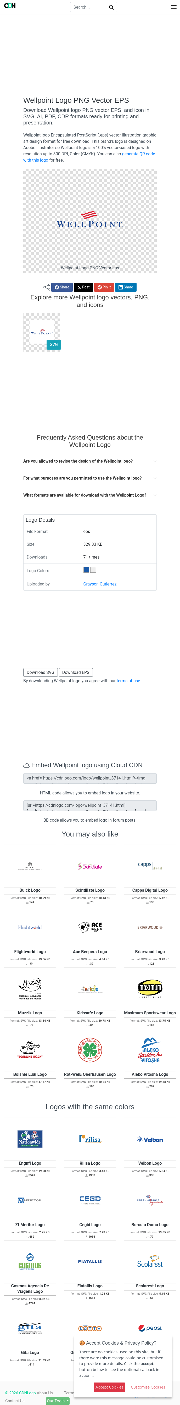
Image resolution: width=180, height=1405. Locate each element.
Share (62, 287)
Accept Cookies (109, 1387)
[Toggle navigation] (174, 7)
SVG (54, 344)
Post (83, 287)
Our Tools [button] (59, 1400)
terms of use (128, 680)
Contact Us (15, 1400)
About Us (45, 1393)
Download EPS (75, 672)
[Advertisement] (90, 55)
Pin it (104, 287)
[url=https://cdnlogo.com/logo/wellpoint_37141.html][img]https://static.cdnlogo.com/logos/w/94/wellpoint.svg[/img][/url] (90, 805)
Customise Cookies (148, 1387)
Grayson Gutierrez (100, 584)
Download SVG (40, 672)
